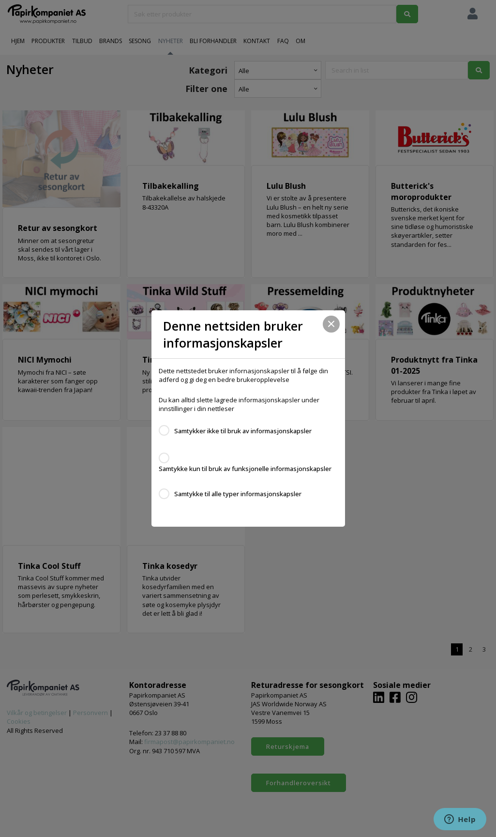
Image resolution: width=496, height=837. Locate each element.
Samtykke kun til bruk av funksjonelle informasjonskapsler (245, 468)
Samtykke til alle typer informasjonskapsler (237, 493)
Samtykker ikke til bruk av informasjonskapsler (243, 430)
